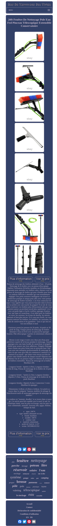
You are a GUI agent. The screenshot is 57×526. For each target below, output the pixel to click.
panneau (33, 482)
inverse (28, 487)
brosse (21, 482)
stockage (17, 473)
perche (15, 465)
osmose (47, 483)
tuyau (43, 486)
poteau (34, 465)
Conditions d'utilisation (29, 514)
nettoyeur (26, 474)
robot (32, 478)
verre (41, 483)
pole (22, 486)
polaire (44, 491)
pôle (15, 486)
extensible (39, 496)
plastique (36, 487)
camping (44, 478)
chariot (34, 474)
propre (11, 482)
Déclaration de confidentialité (29, 511)
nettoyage (39, 460)
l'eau (42, 470)
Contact (29, 507)
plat (13, 462)
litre (44, 465)
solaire (33, 470)
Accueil (29, 504)
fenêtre (23, 461)
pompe (25, 478)
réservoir (20, 470)
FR (31, 517)
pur (37, 478)
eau (31, 494)
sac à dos (41, 474)
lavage (25, 466)
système (15, 477)
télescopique (31, 490)
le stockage (21, 495)
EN (27, 517)
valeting (17, 490)
